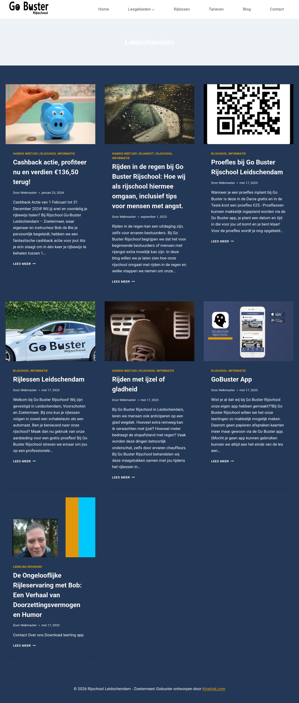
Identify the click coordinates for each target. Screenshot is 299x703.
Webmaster (29, 192)
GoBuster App (231, 379)
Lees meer (24, 264)
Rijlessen (182, 9)
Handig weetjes (25, 153)
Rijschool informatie (57, 153)
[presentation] (50, 114)
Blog (247, 9)
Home (103, 9)
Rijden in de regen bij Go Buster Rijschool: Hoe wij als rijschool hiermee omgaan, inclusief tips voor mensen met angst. (148, 186)
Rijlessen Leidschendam (49, 379)
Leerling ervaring (27, 566)
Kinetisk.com (214, 688)
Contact (277, 9)
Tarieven (216, 9)
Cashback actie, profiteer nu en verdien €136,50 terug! (49, 172)
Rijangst (146, 153)
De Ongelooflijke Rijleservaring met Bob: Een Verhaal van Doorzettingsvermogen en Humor (47, 595)
